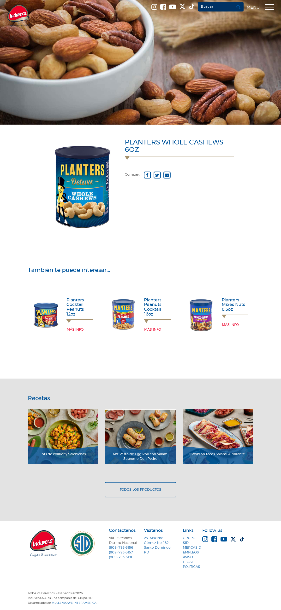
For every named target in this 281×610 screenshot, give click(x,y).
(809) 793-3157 (121, 552)
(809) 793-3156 (121, 547)
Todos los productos (140, 489)
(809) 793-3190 (121, 557)
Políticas (191, 567)
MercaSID (192, 547)
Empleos (191, 552)
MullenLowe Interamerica (74, 602)
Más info (75, 329)
